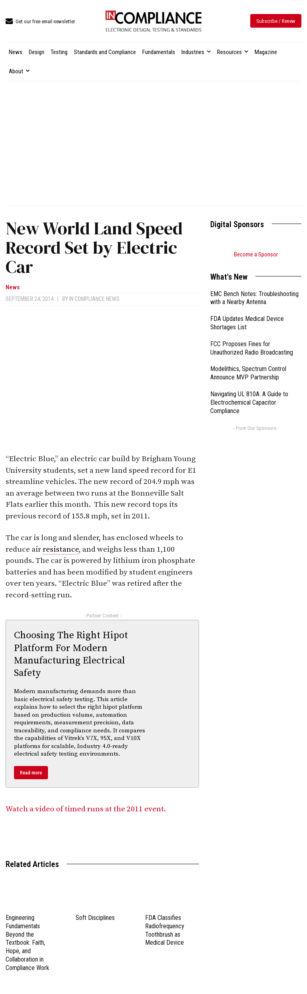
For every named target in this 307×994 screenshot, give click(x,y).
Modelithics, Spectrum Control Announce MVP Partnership (248, 373)
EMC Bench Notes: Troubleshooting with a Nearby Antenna (254, 298)
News (13, 287)
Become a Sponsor (256, 254)
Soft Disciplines (95, 917)
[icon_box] (40, 22)
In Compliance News (94, 299)
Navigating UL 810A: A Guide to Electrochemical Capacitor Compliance (249, 402)
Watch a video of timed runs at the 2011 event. (86, 809)
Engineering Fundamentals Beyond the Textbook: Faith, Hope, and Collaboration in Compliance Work (27, 943)
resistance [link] (61, 549)
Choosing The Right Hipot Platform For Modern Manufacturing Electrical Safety (71, 654)
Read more (31, 773)
